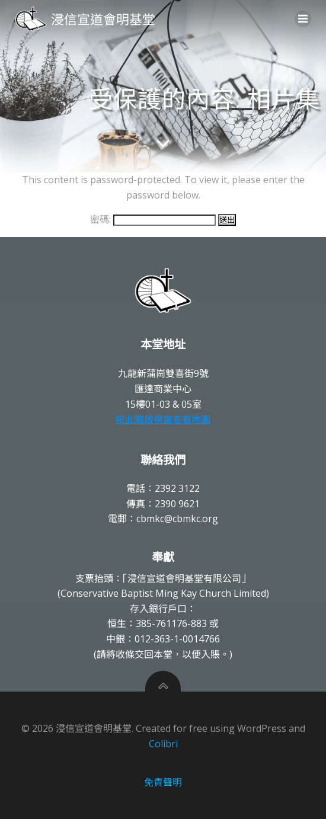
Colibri (163, 743)
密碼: (153, 219)
